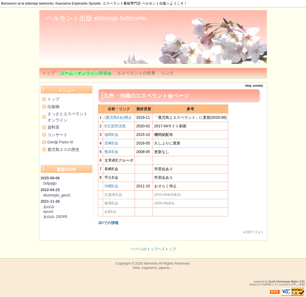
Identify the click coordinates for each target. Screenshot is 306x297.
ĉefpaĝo (50, 183)
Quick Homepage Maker (283, 281)
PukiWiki (266, 284)
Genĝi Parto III (60, 142)
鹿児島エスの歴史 (63, 149)
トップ (48, 73)
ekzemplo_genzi (56, 195)
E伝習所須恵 (115, 126)
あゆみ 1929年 (55, 216)
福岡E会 (111, 134)
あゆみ (49, 207)
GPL (294, 284)
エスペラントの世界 (136, 73)
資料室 (53, 127)
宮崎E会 (111, 143)
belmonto (151, 263)
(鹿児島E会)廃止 (118, 117)
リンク (167, 73)
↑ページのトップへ (146, 249)
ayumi (48, 211)
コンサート (57, 134)
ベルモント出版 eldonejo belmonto (96, 18)
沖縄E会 (111, 186)
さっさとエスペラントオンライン (67, 117)
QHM (302, 284)
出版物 (53, 106)
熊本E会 (111, 152)
